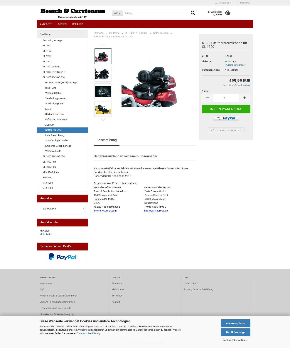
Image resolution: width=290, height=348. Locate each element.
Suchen (62, 24)
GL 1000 (47, 45)
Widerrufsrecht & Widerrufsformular (58, 295)
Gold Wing (45, 34)
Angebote (46, 24)
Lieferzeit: (207, 61)
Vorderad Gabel (53, 93)
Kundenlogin (223, 2)
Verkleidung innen (54, 103)
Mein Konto (118, 289)
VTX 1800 (48, 188)
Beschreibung (107, 140)
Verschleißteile (53, 151)
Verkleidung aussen (55, 98)
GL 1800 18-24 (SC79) (54, 156)
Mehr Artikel (46, 234)
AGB (42, 289)
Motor (48, 109)
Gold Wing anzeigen (53, 40)
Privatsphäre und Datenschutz (55, 308)
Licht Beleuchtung (54, 135)
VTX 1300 (48, 182)
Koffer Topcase (53, 130)
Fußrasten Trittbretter (56, 119)
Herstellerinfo (191, 283)
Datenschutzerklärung (88, 333)
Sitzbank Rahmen (54, 114)
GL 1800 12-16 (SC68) (54, 77)
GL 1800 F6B (49, 161)
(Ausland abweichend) (235, 65)
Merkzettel (243, 2)
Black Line (50, 87)
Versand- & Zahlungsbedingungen (57, 302)
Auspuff (49, 124)
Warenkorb (117, 283)
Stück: (205, 91)
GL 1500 (47, 61)
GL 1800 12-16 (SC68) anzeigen (61, 82)
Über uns (77, 24)
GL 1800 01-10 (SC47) (54, 72)
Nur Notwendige (235, 332)
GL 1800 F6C (49, 167)
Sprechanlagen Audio (56, 140)
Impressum (46, 283)
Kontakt (116, 302)
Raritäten (47, 177)
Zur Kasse (117, 295)
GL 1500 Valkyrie (51, 66)
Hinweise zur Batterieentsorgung (57, 314)
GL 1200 (47, 56)
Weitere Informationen (235, 340)
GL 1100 (47, 51)
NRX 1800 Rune (51, 172)
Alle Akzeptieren (235, 323)
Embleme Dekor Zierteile (58, 145)
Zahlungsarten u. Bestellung (198, 289)
